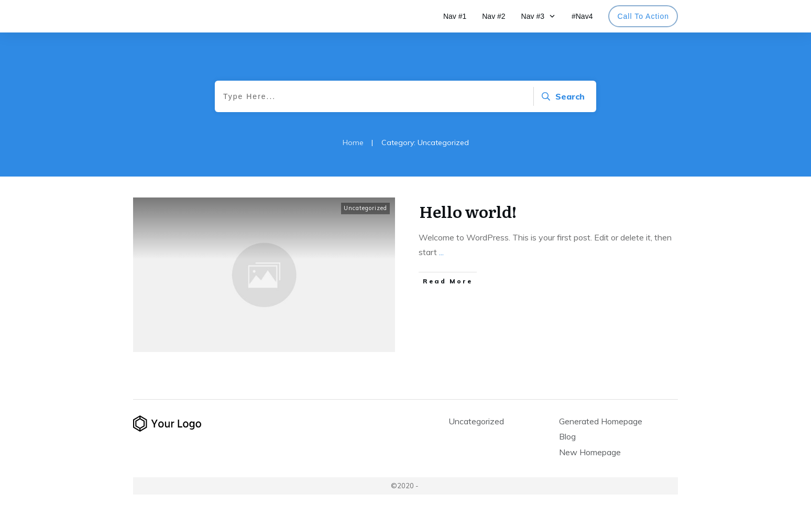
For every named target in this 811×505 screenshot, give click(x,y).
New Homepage (590, 452)
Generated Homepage (600, 421)
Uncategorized (365, 208)
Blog (567, 436)
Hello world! (468, 211)
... (441, 252)
